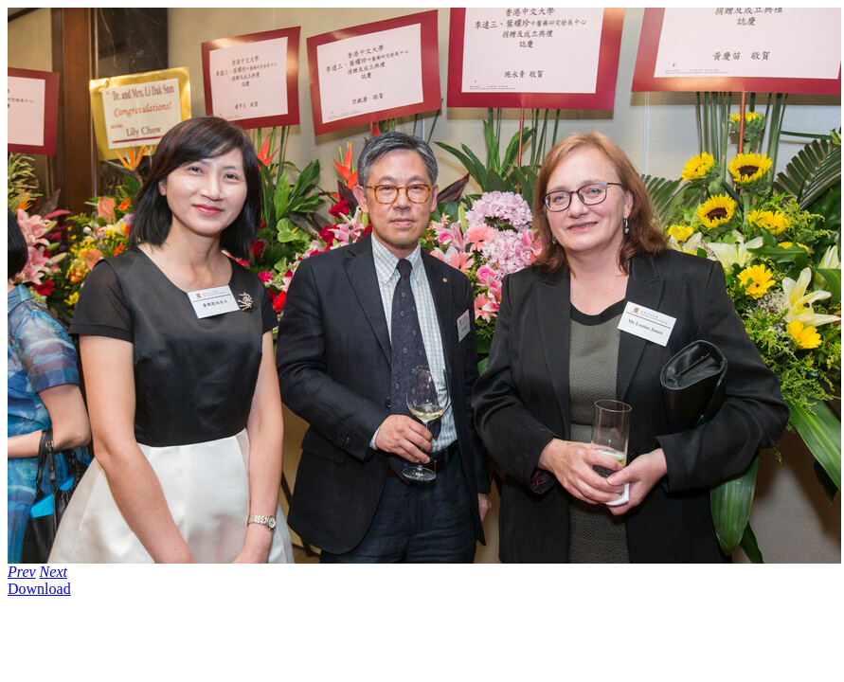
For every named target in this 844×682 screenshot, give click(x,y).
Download (39, 589)
